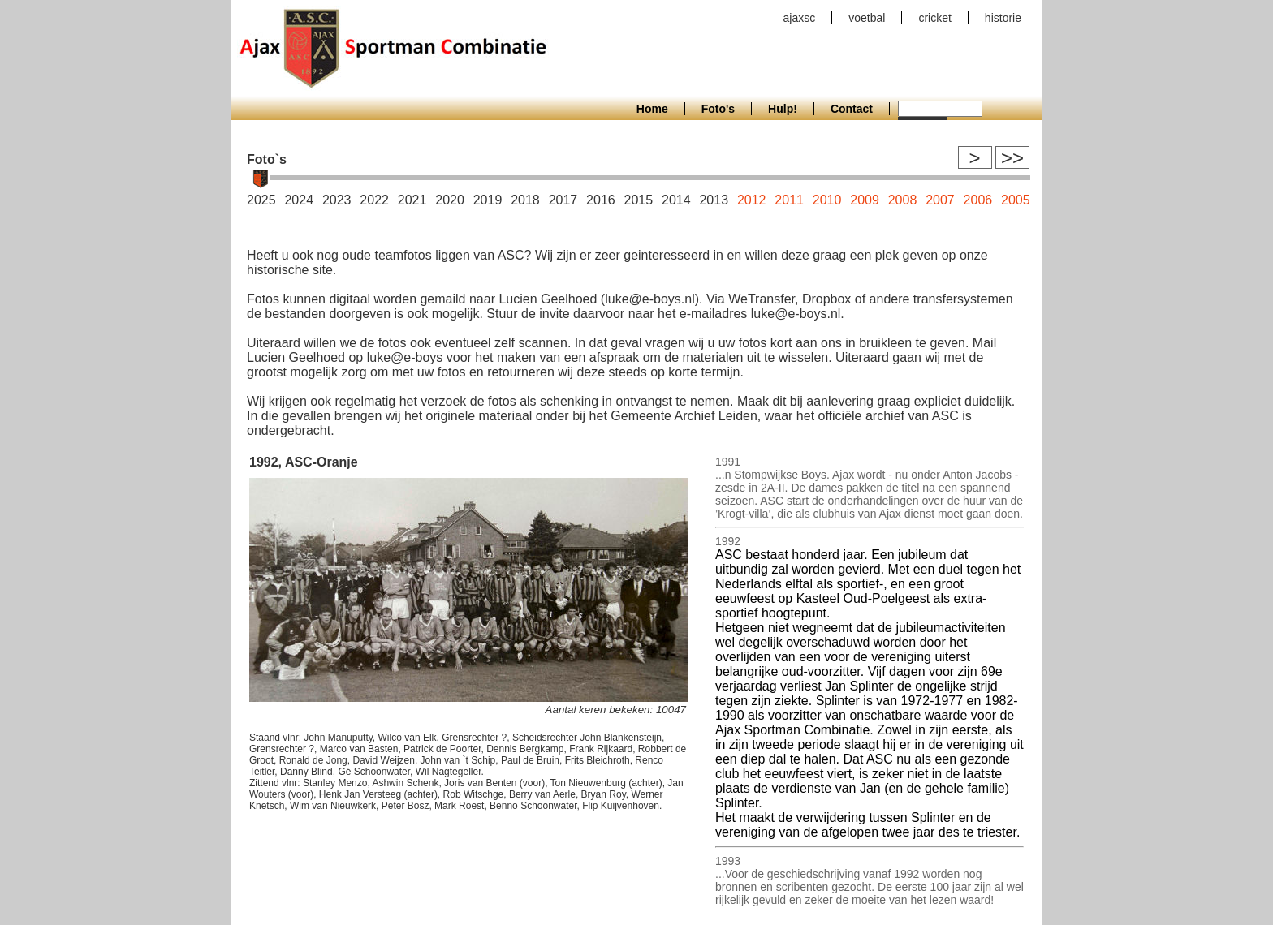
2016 (600, 200)
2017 (563, 200)
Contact (852, 108)
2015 (639, 200)
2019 (488, 200)
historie (1003, 17)
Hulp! (782, 108)
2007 (940, 200)
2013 (713, 200)
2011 (789, 200)
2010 (827, 200)
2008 (902, 200)
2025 (261, 200)
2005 (1015, 200)
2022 (374, 200)
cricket (934, 17)
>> (1012, 158)
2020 (449, 200)
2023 (337, 200)
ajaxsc (799, 17)
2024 (298, 200)
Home (652, 108)
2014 (676, 200)
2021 (412, 200)
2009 (864, 200)
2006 (978, 200)
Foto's (718, 108)
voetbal (866, 17)
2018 (525, 200)
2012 (751, 200)
